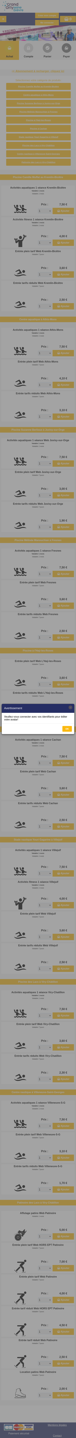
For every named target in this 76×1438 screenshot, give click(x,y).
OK (67, 729)
